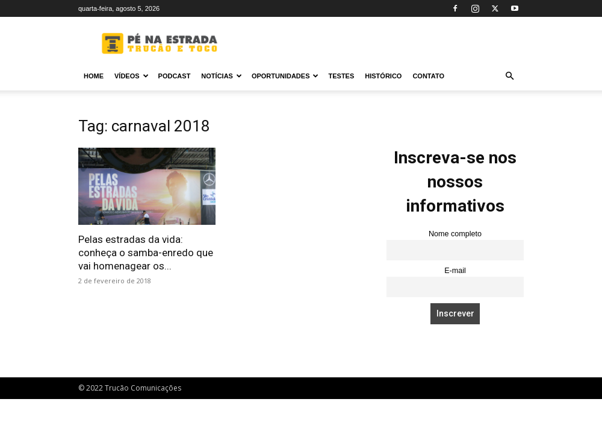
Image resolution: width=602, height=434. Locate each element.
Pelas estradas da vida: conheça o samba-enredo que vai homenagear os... (145, 252)
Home (94, 76)
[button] (509, 76)
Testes (341, 76)
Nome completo (455, 234)
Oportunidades (285, 76)
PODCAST (174, 76)
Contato (428, 76)
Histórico (383, 76)
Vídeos (131, 76)
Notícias (221, 76)
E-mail (455, 270)
